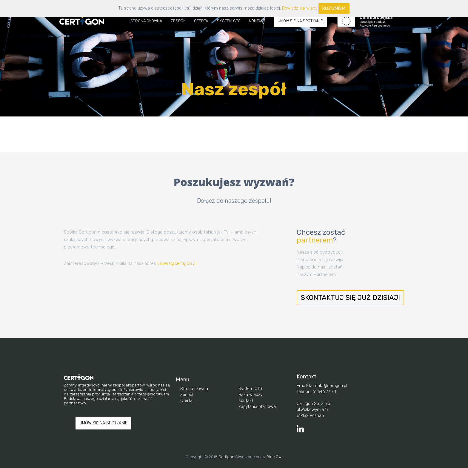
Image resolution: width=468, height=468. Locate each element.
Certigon (226, 457)
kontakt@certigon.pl (327, 385)
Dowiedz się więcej (300, 8)
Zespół (178, 21)
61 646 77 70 (323, 391)
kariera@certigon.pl (176, 263)
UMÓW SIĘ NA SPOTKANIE (300, 21)
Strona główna (194, 388)
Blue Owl (274, 457)
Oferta (201, 21)
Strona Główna (146, 21)
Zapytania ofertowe (257, 406)
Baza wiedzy (250, 394)
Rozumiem (333, 8)
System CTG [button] (229, 21)
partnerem (315, 240)
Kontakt (257, 21)
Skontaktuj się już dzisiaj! (350, 297)
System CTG (250, 388)
